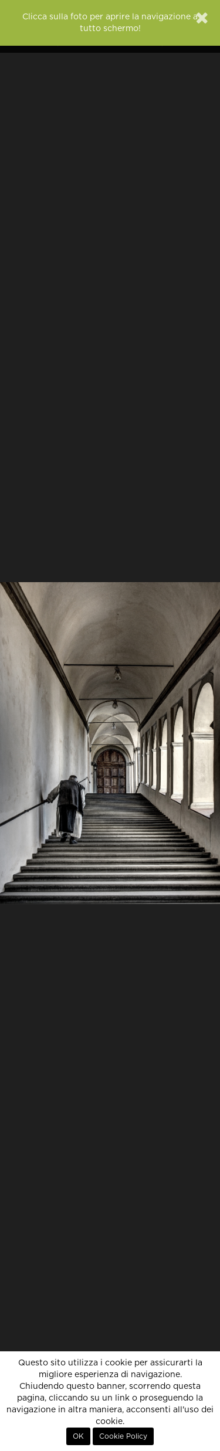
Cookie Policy (123, 1436)
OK (78, 1436)
